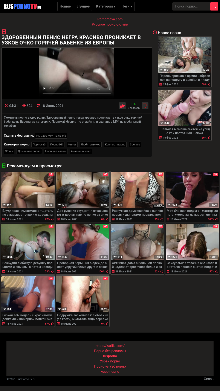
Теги (127, 6)
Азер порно (110, 372)
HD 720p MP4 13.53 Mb (51, 135)
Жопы (9, 151)
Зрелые (135, 144)
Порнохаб (39, 144)
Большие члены (55, 151)
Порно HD (56, 144)
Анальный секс (81, 151)
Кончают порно (115, 144)
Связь (209, 379)
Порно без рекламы (110, 351)
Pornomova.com (110, 19)
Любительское (90, 144)
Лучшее (83, 6)
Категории (106, 6)
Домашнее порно (29, 151)
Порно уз (101, 366)
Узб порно (118, 366)
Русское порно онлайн (110, 24)
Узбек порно (110, 361)
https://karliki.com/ (110, 346)
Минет (72, 144)
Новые (65, 6)
